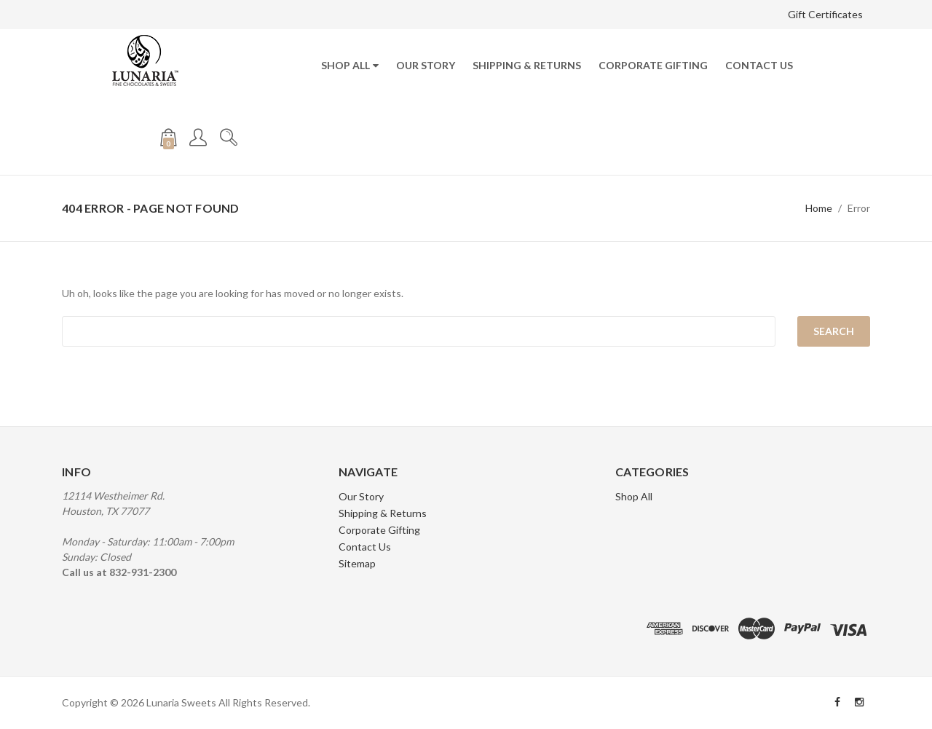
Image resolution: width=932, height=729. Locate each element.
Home (818, 208)
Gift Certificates (825, 14)
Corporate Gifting (653, 65)
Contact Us (759, 65)
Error (859, 208)
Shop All (345, 65)
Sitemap (357, 563)
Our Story (425, 65)
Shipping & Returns (527, 65)
